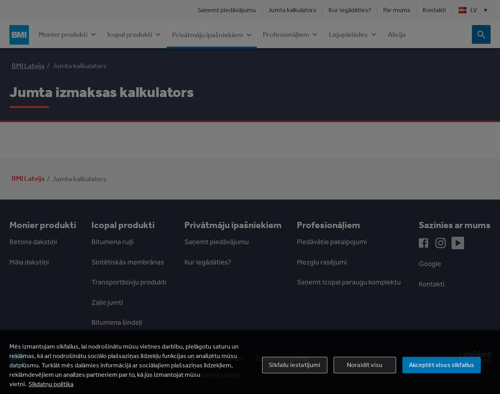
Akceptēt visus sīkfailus (442, 373)
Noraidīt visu (364, 373)
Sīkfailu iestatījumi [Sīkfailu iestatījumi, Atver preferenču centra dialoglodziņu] (294, 373)
